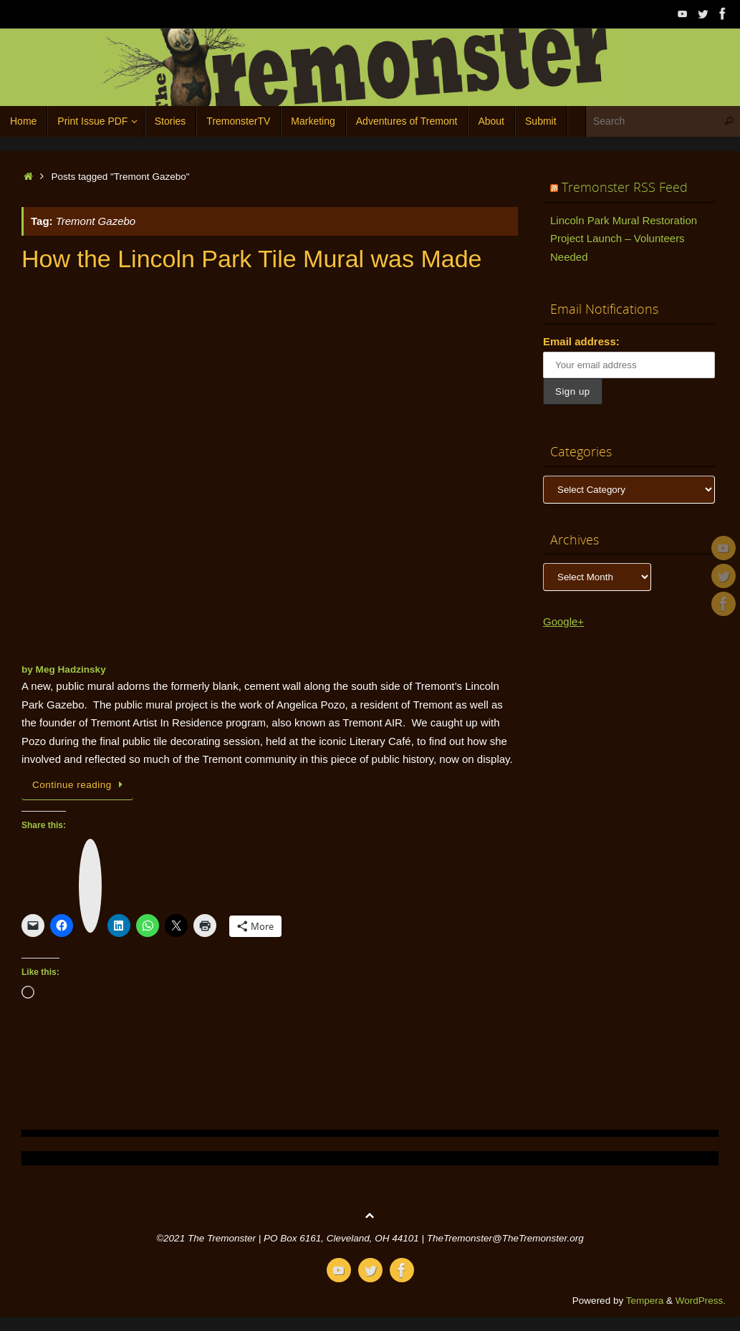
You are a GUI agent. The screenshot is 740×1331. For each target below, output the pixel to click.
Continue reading (80, 784)
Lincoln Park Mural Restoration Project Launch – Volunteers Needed (623, 238)
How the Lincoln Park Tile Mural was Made (251, 258)
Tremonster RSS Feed (625, 187)
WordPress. (701, 1300)
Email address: (581, 341)
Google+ (563, 621)
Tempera (645, 1300)
